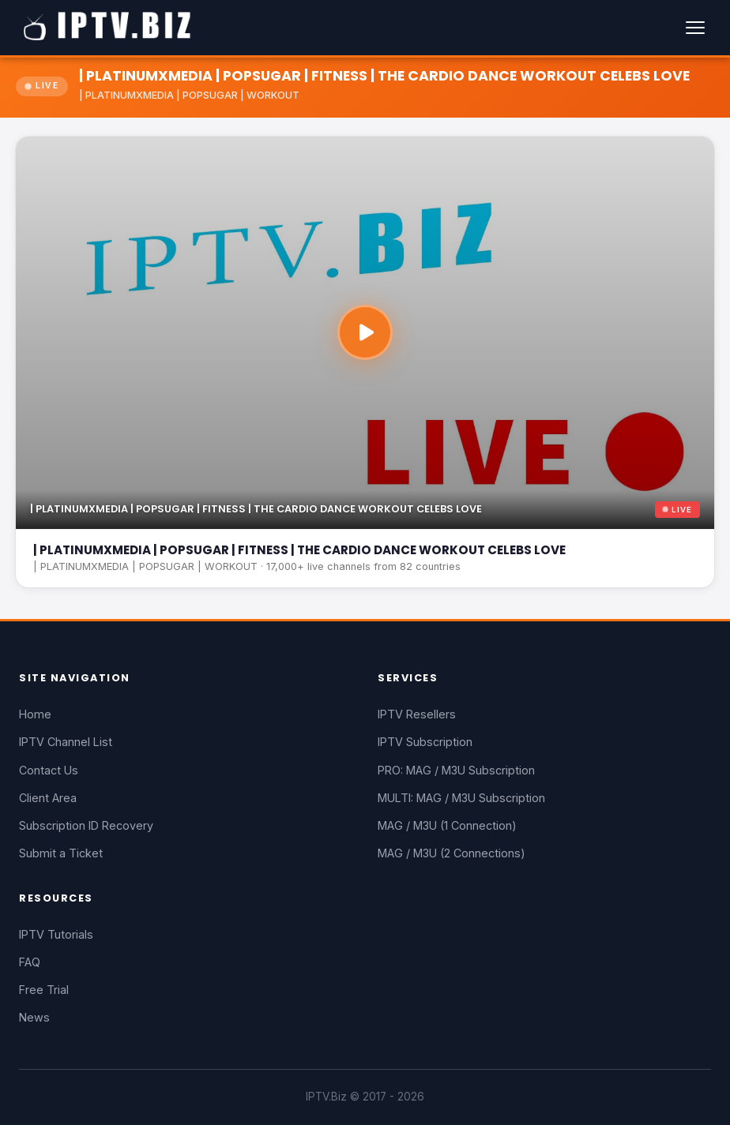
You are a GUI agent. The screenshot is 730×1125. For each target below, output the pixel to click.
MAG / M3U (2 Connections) (451, 853)
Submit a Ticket (61, 853)
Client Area (48, 797)
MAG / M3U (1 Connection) (447, 825)
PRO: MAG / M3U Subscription (456, 770)
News (34, 1017)
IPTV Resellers (417, 714)
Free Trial (44, 989)
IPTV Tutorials (56, 934)
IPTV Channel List (65, 741)
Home (35, 714)
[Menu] (695, 27)
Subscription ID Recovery (86, 825)
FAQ (29, 962)
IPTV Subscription (425, 741)
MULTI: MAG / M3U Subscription (461, 797)
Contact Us (48, 770)
